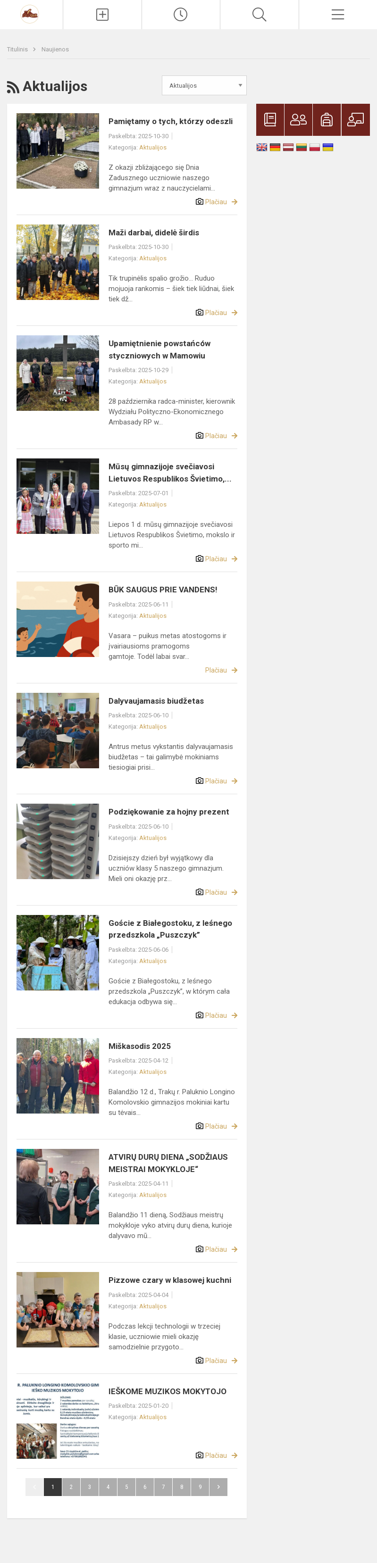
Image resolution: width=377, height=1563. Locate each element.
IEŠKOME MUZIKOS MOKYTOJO (167, 1391)
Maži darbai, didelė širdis (154, 232)
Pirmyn (218, 1487)
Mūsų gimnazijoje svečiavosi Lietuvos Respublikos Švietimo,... (170, 472)
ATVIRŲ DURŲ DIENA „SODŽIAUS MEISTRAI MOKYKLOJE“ (168, 1163)
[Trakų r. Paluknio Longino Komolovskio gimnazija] (31, 13)
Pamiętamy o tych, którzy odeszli (171, 121)
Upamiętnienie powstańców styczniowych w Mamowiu (159, 349)
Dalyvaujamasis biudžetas (156, 701)
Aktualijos (153, 147)
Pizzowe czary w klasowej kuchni (170, 1280)
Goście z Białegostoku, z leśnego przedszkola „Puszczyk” (170, 929)
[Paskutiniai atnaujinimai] (181, 14)
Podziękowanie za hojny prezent (169, 811)
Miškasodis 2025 (140, 1046)
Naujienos (55, 49)
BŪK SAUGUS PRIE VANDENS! (163, 589)
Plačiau (216, 202)
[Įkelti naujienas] (102, 14)
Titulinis (18, 49)
